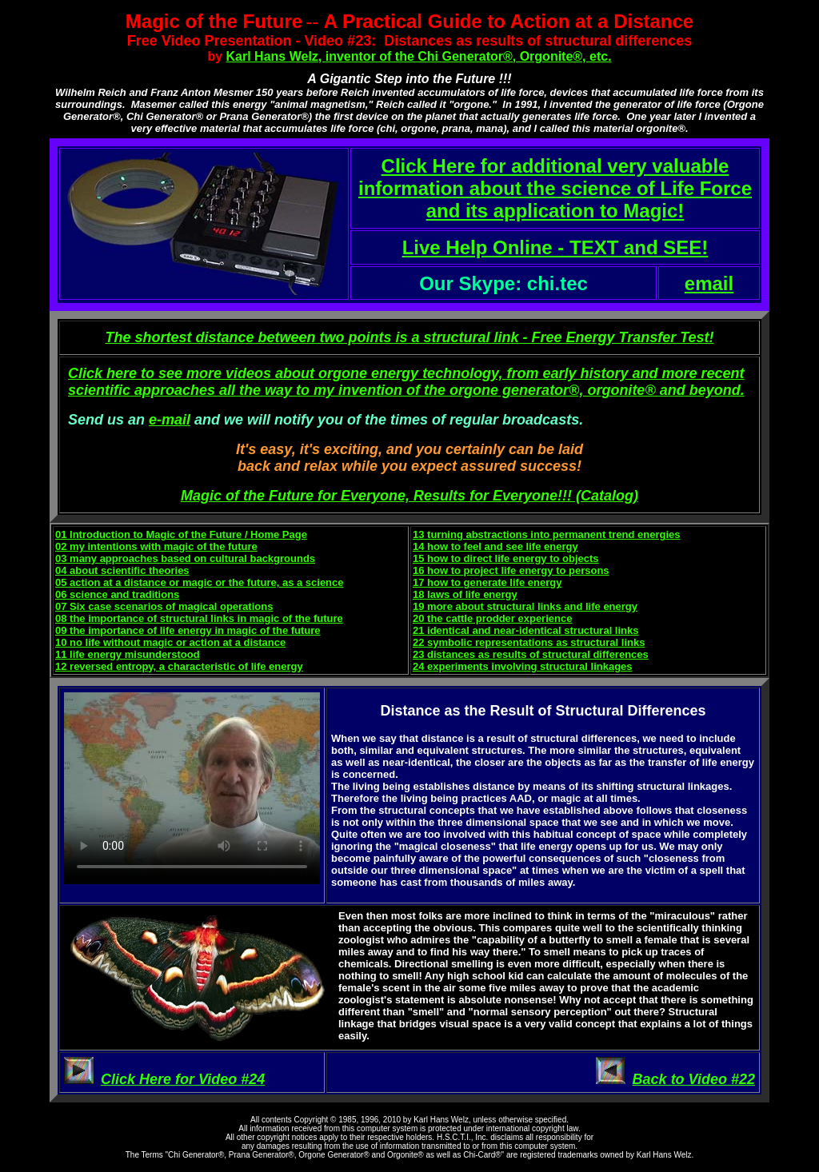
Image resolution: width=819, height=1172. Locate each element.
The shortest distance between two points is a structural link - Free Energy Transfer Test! (409, 337)
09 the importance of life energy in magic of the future (188, 630)
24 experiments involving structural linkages (523, 666)
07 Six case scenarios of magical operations (164, 606)
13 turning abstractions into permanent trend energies (546, 534)
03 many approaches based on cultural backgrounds (185, 558)
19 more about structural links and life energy (525, 606)
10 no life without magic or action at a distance (170, 642)
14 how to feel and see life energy (495, 546)
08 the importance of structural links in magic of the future (199, 618)
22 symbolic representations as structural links (529, 642)
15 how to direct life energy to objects (506, 558)
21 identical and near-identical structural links (525, 630)
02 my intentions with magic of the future (156, 546)
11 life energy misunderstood (127, 654)
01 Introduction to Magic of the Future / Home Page (181, 534)
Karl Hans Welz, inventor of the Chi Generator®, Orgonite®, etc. (419, 56)
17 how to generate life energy (487, 582)
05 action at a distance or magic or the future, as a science (199, 582)
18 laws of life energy (465, 594)
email (709, 283)
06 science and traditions (117, 594)
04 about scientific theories (122, 570)
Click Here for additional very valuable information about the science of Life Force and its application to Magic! (555, 188)
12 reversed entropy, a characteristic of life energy (179, 666)
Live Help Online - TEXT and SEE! (555, 247)
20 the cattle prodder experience (492, 618)
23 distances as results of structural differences (531, 654)
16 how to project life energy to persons (511, 570)
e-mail (169, 420)
